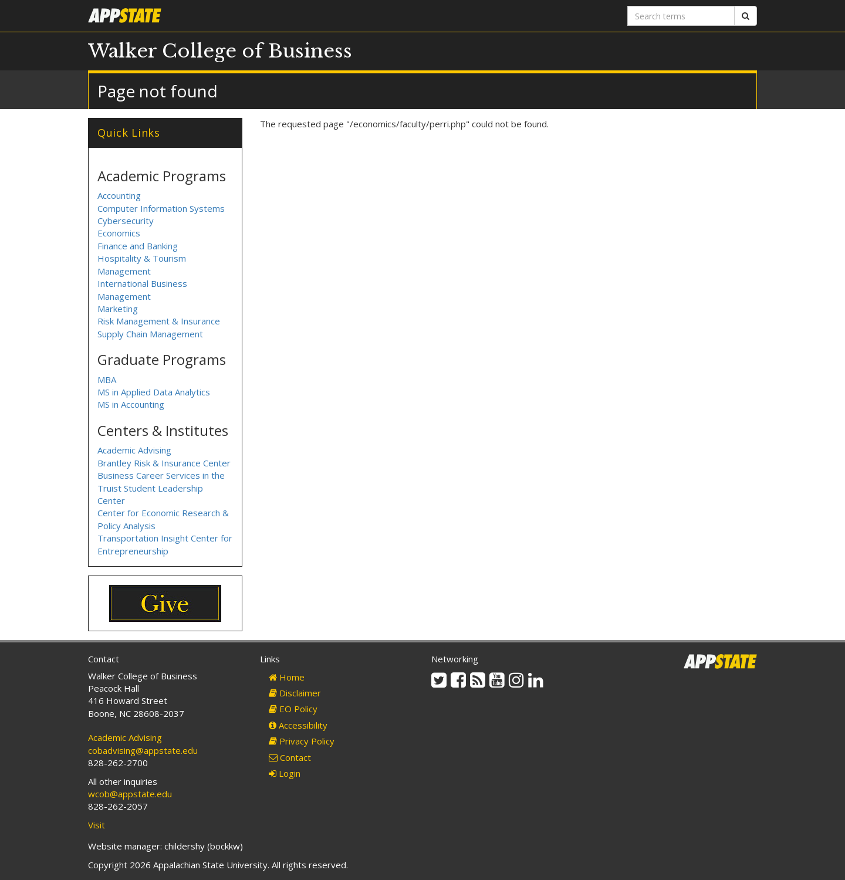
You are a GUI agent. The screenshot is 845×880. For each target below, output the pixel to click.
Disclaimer (295, 693)
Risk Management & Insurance (158, 321)
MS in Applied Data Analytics (153, 392)
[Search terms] (681, 16)
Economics (118, 233)
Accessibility (298, 725)
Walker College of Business (220, 51)
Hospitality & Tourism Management (141, 264)
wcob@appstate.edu (130, 794)
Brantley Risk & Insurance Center (164, 463)
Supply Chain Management (150, 334)
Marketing (117, 308)
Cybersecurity (125, 220)
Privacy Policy (301, 741)
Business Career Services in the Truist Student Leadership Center (161, 487)
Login (284, 773)
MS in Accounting (130, 404)
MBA (106, 379)
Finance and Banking (137, 246)
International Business (142, 283)
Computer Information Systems (161, 208)
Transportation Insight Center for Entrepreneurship (164, 544)
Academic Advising (134, 450)
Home (287, 677)
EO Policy (293, 709)
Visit (96, 825)
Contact (290, 757)
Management (124, 296)
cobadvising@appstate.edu (143, 750)
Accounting (119, 195)
